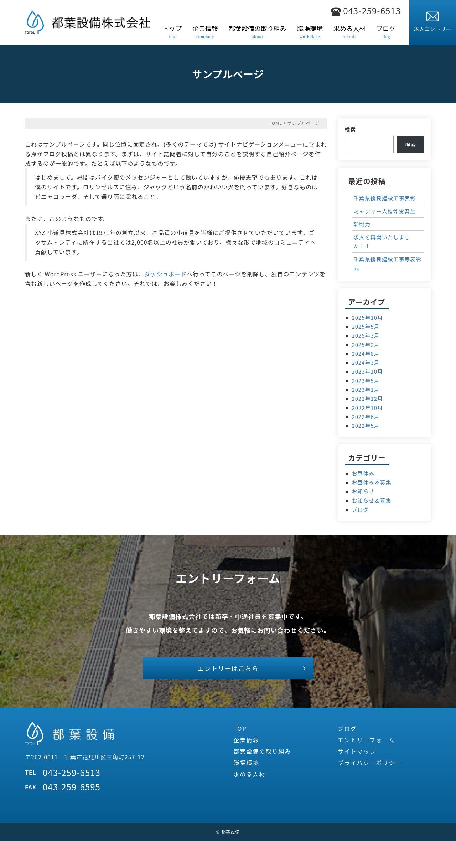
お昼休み (363, 473)
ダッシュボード (165, 274)
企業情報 (246, 739)
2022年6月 (366, 416)
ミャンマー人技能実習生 (385, 211)
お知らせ (363, 491)
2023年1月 (366, 389)
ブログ (360, 509)
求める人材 (249, 774)
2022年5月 (366, 425)
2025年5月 (366, 326)
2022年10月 (367, 407)
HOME (275, 123)
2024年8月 (366, 353)
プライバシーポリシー (370, 763)
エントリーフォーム (366, 739)
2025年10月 (367, 317)
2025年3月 (366, 335)
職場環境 (246, 763)
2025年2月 (366, 344)
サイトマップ (357, 751)
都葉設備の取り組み (262, 751)
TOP (240, 728)
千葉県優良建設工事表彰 (385, 198)
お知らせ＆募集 (372, 500)
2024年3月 (366, 362)
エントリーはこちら (228, 668)
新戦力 (362, 224)
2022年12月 (367, 398)
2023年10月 (367, 371)
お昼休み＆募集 (372, 482)
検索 (350, 129)
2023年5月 (366, 380)
